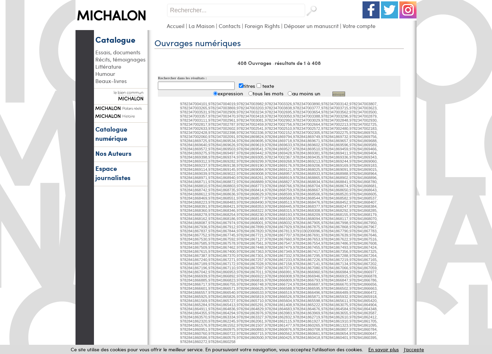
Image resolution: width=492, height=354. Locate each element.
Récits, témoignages (120, 59)
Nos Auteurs (113, 153)
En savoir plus (383, 349)
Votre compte (359, 25)
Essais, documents (117, 52)
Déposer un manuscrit (311, 25)
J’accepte (414, 349)
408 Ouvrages (255, 63)
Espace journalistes (113, 173)
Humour (105, 73)
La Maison (202, 25)
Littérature (108, 66)
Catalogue (115, 39)
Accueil (175, 25)
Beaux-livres (111, 80)
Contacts (230, 25)
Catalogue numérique (111, 133)
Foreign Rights (262, 25)
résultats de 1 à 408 (298, 63)
